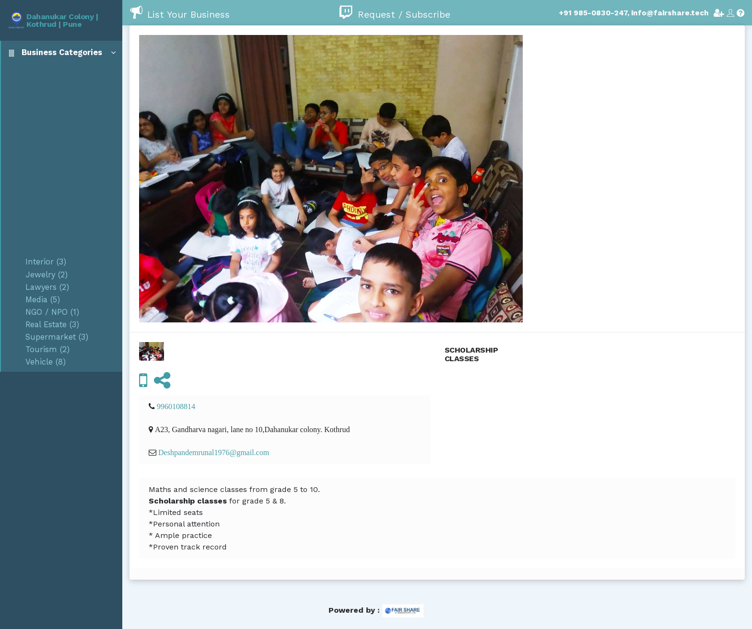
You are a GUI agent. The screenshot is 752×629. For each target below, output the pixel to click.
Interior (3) (45, 261)
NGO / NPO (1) (52, 312)
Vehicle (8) (45, 361)
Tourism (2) (47, 349)
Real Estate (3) (52, 324)
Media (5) (42, 299)
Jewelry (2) (46, 274)
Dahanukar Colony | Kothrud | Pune (62, 20)
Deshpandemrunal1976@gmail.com (213, 452)
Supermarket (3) (56, 337)
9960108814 (176, 406)
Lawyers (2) (47, 287)
